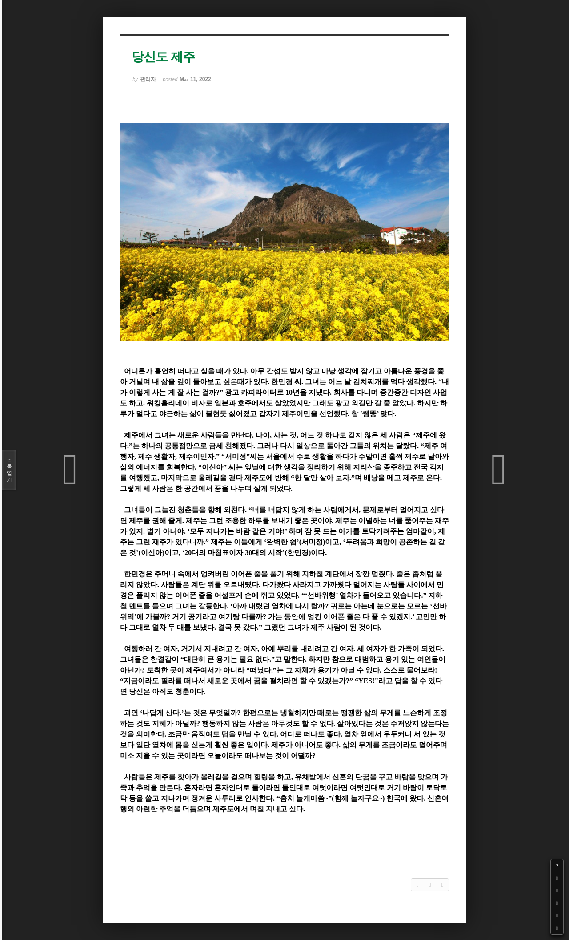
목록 (9, 470)
